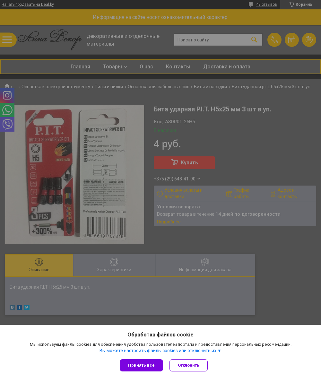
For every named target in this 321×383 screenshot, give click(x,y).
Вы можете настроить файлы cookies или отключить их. (158, 350)
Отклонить (188, 365)
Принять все (141, 365)
